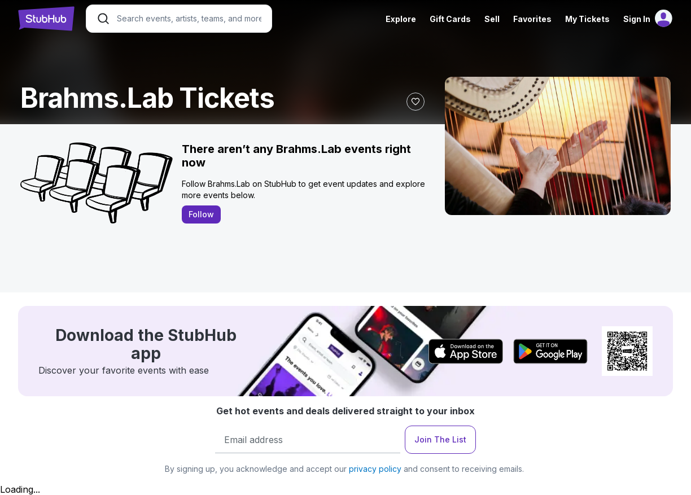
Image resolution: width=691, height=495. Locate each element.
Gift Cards (450, 19)
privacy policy (375, 469)
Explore (401, 19)
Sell (492, 19)
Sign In (636, 19)
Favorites (532, 19)
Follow (201, 214)
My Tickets (587, 19)
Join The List (440, 439)
